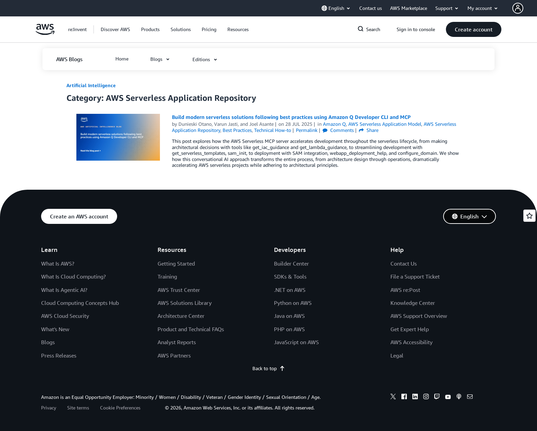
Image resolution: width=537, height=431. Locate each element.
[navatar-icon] (517, 8)
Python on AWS (293, 302)
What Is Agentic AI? (64, 289)
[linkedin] (415, 397)
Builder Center (291, 263)
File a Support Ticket (415, 276)
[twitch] (437, 397)
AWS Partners (174, 355)
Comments (338, 130)
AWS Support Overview (418, 315)
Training (167, 276)
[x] (393, 397)
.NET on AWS (289, 289)
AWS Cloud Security (65, 315)
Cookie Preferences (120, 407)
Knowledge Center (412, 302)
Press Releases (58, 355)
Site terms (78, 407)
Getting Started (176, 263)
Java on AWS (289, 315)
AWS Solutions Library (185, 302)
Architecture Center (181, 315)
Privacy (48, 407)
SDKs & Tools (290, 276)
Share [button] (368, 130)
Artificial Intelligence (91, 85)
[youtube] (448, 397)
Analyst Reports (177, 342)
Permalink (306, 130)
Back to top (268, 368)
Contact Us (403, 263)
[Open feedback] (529, 216)
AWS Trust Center (179, 289)
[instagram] (426, 397)
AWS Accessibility (411, 342)
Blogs (48, 342)
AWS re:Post (405, 289)
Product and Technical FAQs (191, 329)
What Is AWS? (57, 263)
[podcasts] (459, 397)
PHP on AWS (289, 329)
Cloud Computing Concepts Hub (80, 302)
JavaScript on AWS (296, 342)
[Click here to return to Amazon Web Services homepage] (45, 33)
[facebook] (404, 397)
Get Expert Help (409, 329)
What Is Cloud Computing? (73, 276)
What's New (55, 329)
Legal (396, 355)
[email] (470, 397)
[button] (524, 8)
